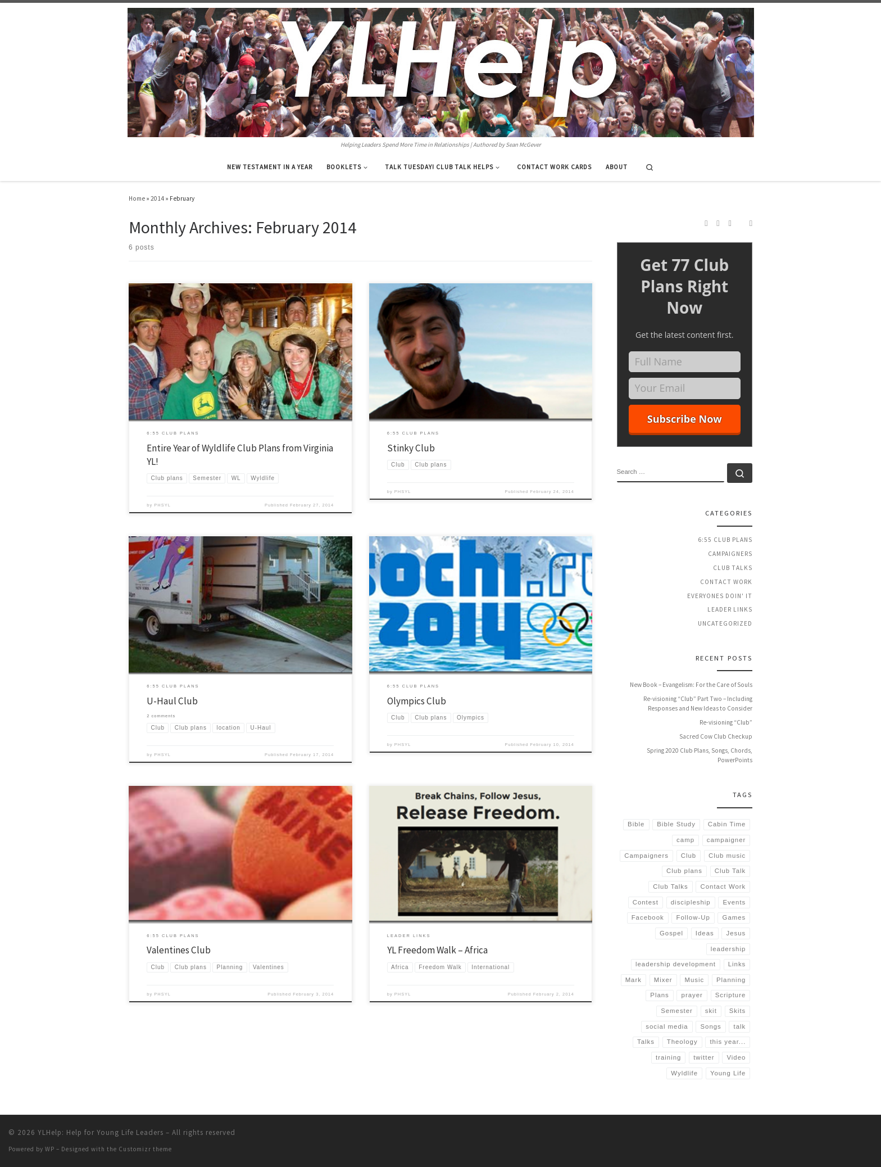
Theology (682, 1041)
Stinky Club (411, 448)
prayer (692, 995)
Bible (636, 824)
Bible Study (676, 824)
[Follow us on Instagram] (717, 223)
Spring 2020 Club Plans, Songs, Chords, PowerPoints (699, 756)
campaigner (726, 839)
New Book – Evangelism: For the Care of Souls (691, 685)
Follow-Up (693, 917)
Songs (710, 1026)
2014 (157, 198)
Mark (633, 979)
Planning (731, 979)
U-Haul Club (172, 701)
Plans (659, 995)
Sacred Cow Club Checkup (715, 736)
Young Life (728, 1073)
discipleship (691, 902)
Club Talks (732, 568)
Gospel (671, 933)
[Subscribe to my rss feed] (706, 223)
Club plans (684, 870)
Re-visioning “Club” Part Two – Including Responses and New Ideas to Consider (697, 704)
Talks (646, 1041)
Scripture (730, 995)
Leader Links (729, 609)
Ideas (705, 933)
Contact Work (726, 582)
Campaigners (730, 554)
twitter (703, 1057)
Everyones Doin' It (719, 596)
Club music (727, 855)
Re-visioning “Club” (726, 722)
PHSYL (162, 505)
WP (50, 1149)
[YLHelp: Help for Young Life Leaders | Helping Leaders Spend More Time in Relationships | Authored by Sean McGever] (441, 70)
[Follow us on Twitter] (730, 223)
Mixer (663, 979)
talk (740, 1026)
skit (711, 1010)
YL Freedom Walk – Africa (437, 950)
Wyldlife (684, 1073)
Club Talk (730, 870)
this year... (728, 1041)
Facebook (648, 917)
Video (736, 1057)
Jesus (736, 933)
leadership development (675, 964)
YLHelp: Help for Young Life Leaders (101, 1132)
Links (737, 964)
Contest (646, 902)
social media (667, 1026)
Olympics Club (416, 701)
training (668, 1057)
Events (734, 902)
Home (137, 198)
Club (688, 855)
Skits (737, 1010)
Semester (677, 1010)
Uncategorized (725, 623)
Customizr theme (145, 1149)
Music (694, 979)
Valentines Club (179, 950)
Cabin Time (727, 824)
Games (734, 917)
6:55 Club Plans (725, 540)
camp (685, 839)
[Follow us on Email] (751, 223)
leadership (728, 949)
